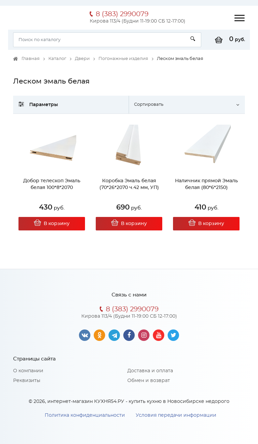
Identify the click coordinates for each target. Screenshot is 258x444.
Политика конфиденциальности (85, 415)
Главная (31, 59)
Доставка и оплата (150, 371)
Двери (82, 59)
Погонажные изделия (123, 59)
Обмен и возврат (148, 380)
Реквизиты (26, 380)
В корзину (52, 223)
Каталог (57, 59)
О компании (28, 371)
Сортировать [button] (148, 104)
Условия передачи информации (176, 415)
